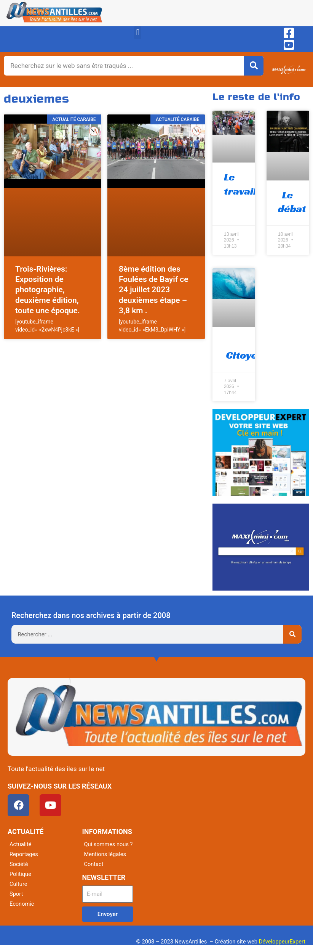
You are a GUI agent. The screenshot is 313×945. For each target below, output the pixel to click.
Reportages (24, 854)
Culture (18, 884)
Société (19, 864)
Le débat (292, 201)
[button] (137, 32)
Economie (22, 903)
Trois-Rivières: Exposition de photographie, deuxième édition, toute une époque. (47, 289)
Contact (94, 864)
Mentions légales (105, 854)
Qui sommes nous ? (108, 844)
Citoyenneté (254, 348)
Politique (20, 874)
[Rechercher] (253, 66)
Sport (16, 893)
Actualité (20, 844)
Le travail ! (243, 183)
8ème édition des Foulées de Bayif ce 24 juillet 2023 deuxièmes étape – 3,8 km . (153, 289)
